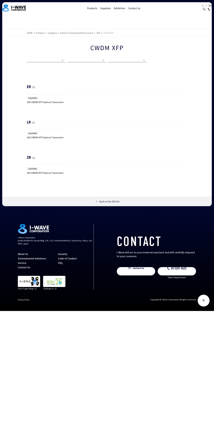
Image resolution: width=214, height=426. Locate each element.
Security (62, 369)
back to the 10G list (107, 316)
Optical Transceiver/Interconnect (76, 32)
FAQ (60, 378)
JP (195, 8)
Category (52, 32)
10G (98, 32)
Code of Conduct (67, 373)
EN (202, 8)
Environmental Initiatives (32, 373)
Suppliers (105, 11)
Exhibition (119, 11)
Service (22, 378)
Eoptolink (33, 138)
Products (92, 11)
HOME (30, 32)
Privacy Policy (23, 414)
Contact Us (134, 11)
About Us (23, 369)
